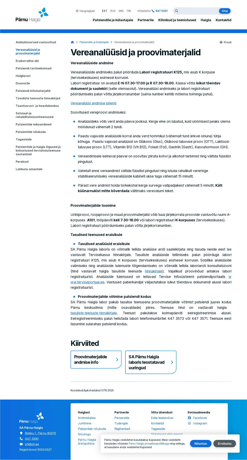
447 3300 (32, 438)
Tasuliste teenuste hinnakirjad (38, 98)
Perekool (22, 161)
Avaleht (72, 42)
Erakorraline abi (27, 61)
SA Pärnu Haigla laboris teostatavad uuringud (146, 362)
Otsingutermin (177, 10)
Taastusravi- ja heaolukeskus (37, 106)
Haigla (206, 20)
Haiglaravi (23, 76)
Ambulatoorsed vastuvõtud (36, 42)
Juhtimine (84, 423)
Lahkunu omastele (29, 169)
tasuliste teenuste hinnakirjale (94, 313)
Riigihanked (122, 429)
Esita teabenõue (162, 418)
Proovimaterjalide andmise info (90, 359)
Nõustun (201, 443)
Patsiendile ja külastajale (113, 20)
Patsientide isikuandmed (33, 124)
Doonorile (23, 83)
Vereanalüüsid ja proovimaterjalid (28, 51)
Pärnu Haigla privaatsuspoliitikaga (149, 443)
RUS (113, 10)
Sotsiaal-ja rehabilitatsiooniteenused (34, 115)
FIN (129, 10)
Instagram (200, 423)
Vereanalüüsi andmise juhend (93, 103)
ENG (121, 10)
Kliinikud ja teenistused (177, 20)
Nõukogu (84, 434)
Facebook (200, 418)
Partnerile (146, 20)
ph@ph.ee (32, 444)
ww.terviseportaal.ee (87, 282)
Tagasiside (24, 139)
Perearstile (121, 418)
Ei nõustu (224, 443)
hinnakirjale (154, 271)
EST (104, 10)
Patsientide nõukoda (31, 132)
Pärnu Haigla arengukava (87, 441)
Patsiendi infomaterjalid (33, 91)
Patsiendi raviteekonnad (33, 68)
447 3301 (161, 10)
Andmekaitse (87, 418)
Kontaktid (223, 20)
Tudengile (121, 423)
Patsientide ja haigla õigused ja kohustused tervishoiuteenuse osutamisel (38, 150)
